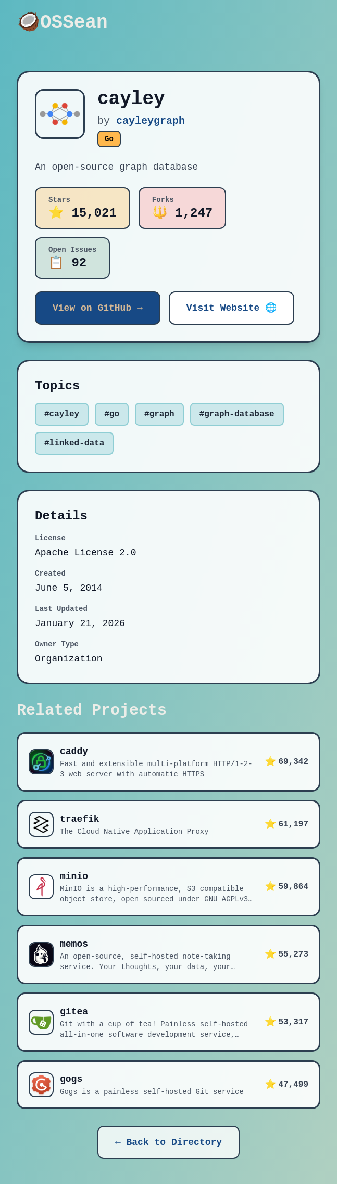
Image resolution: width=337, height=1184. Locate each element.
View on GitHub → (98, 308)
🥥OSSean (62, 22)
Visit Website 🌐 (231, 308)
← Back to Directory (168, 1142)
